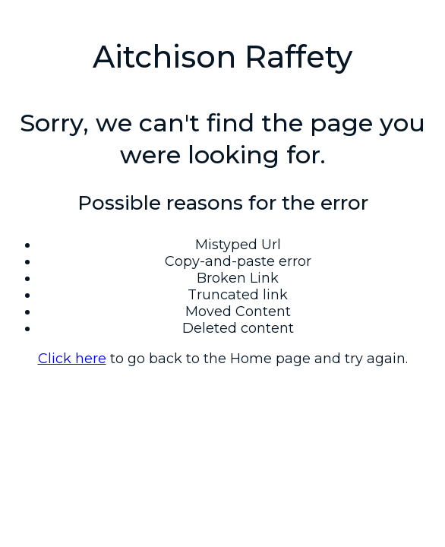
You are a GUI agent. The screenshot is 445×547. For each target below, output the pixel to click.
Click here (72, 358)
